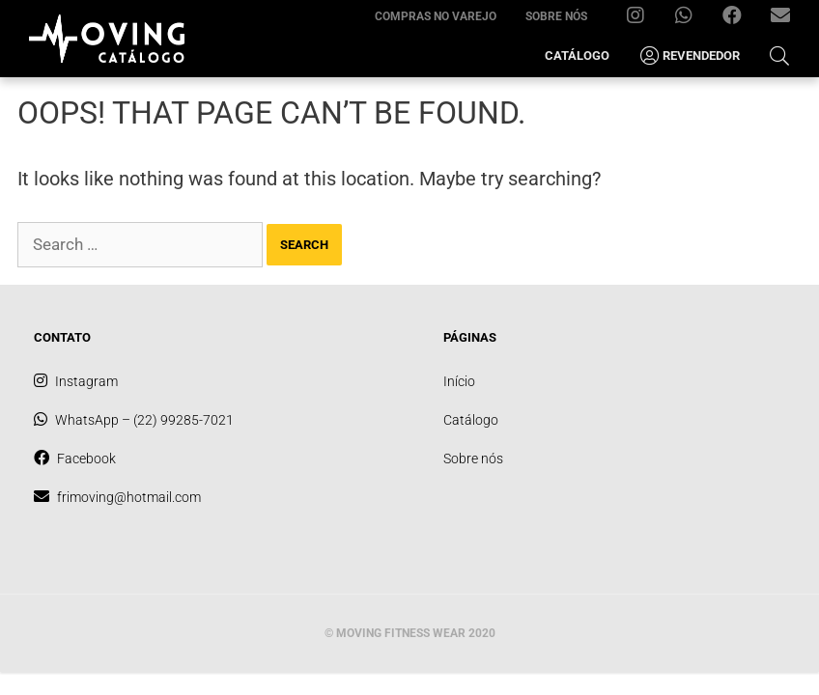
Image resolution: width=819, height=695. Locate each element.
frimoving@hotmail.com (788, 20)
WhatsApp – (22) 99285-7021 (691, 20)
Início (459, 381)
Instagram (643, 20)
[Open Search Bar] (779, 55)
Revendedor (689, 56)
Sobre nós (556, 16)
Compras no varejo (435, 16)
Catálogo (577, 55)
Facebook (739, 20)
